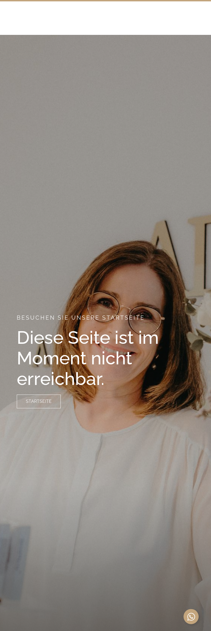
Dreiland (44, 29)
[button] (189, 29)
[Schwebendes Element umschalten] (191, 616)
